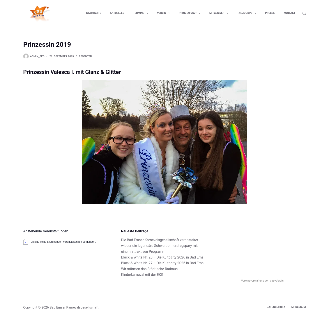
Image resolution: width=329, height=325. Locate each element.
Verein (164, 13)
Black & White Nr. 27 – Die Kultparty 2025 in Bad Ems (162, 263)
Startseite (93, 12)
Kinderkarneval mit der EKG (142, 275)
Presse (270, 12)
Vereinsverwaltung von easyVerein (262, 280)
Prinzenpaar (190, 13)
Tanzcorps (247, 13)
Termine (141, 13)
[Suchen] (304, 13)
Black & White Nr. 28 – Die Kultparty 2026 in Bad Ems (162, 257)
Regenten (85, 56)
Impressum (298, 307)
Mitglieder (219, 13)
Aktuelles (117, 12)
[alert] (66, 241)
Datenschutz (276, 307)
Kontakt (289, 12)
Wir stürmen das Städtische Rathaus (149, 269)
